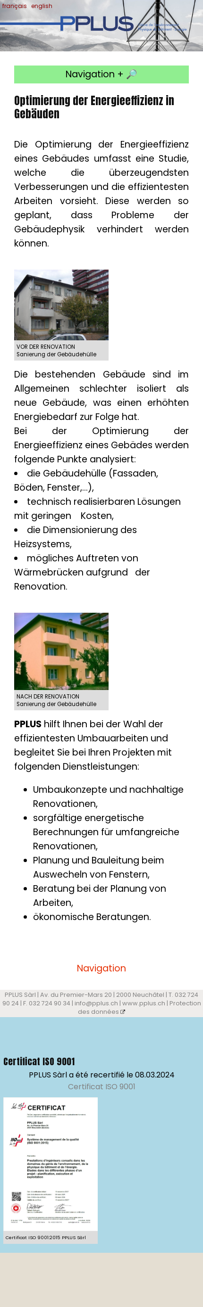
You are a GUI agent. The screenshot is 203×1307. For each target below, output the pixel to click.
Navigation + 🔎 (101, 74)
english (41, 6)
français (14, 6)
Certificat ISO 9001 (101, 1086)
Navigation (101, 968)
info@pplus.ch (96, 1003)
